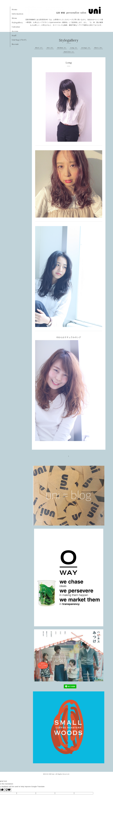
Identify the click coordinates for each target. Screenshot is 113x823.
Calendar (16, 27)
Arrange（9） (86, 47)
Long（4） (74, 47)
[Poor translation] (7, 790)
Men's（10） (98, 47)
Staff (14, 35)
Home (14, 9)
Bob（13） (50, 47)
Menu (14, 18)
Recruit (15, 44)
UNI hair (51, 774)
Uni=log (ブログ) (19, 40)
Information (17, 14)
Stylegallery (17, 22)
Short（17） (39, 47)
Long (69, 62)
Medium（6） (62, 47)
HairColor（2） (69, 52)
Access (15, 31)
